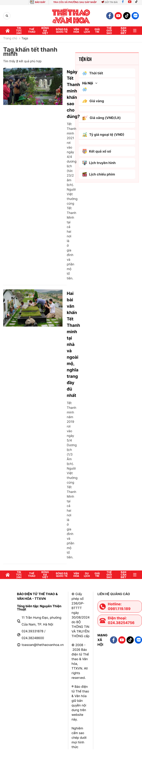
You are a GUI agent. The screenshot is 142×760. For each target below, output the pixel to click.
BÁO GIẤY (40, 2)
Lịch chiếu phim (98, 174)
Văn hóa (76, 30)
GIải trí (97, 30)
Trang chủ (10, 38)
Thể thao (31, 30)
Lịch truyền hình (99, 163)
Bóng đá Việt (45, 30)
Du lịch (87, 30)
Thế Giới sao (109, 30)
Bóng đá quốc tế (62, 30)
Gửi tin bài (109, 2)
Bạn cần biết (123, 30)
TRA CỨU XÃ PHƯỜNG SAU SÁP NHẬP (75, 2)
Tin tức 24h (19, 30)
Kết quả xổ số (96, 151)
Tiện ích (85, 59)
